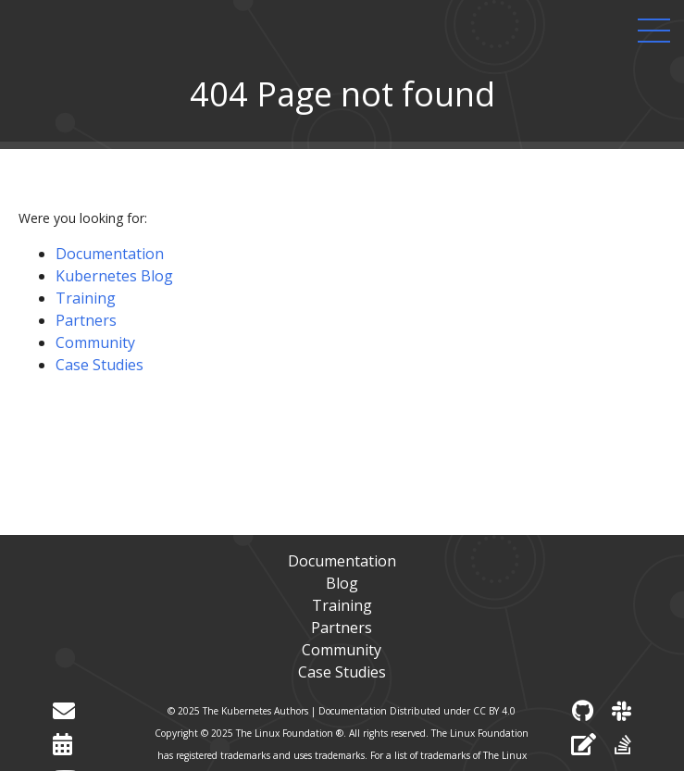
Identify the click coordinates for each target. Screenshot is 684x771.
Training (86, 298)
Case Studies (99, 364)
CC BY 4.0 (494, 710)
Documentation (110, 253)
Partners (86, 320)
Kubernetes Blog (114, 276)
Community (95, 342)
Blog (342, 583)
